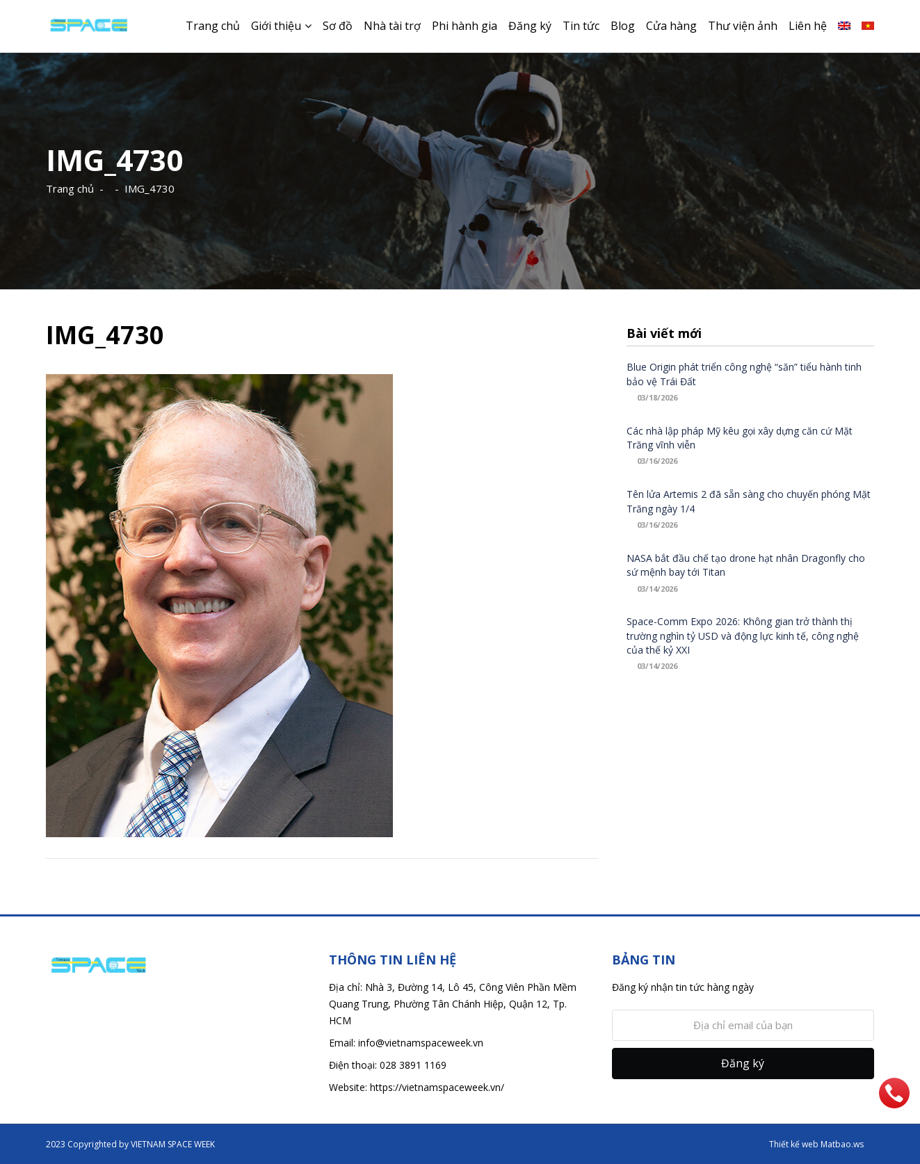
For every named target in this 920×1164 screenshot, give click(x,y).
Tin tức (581, 25)
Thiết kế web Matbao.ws (816, 1144)
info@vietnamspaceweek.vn (420, 1042)
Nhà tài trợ (392, 25)
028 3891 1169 (413, 1065)
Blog (623, 25)
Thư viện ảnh (742, 25)
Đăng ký (529, 25)
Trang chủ (213, 25)
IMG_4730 (149, 188)
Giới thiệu (276, 25)
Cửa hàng (671, 25)
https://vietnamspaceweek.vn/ (437, 1087)
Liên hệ (808, 25)
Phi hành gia (464, 25)
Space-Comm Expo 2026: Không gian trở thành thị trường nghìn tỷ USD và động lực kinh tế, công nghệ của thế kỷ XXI (743, 635)
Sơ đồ (338, 25)
